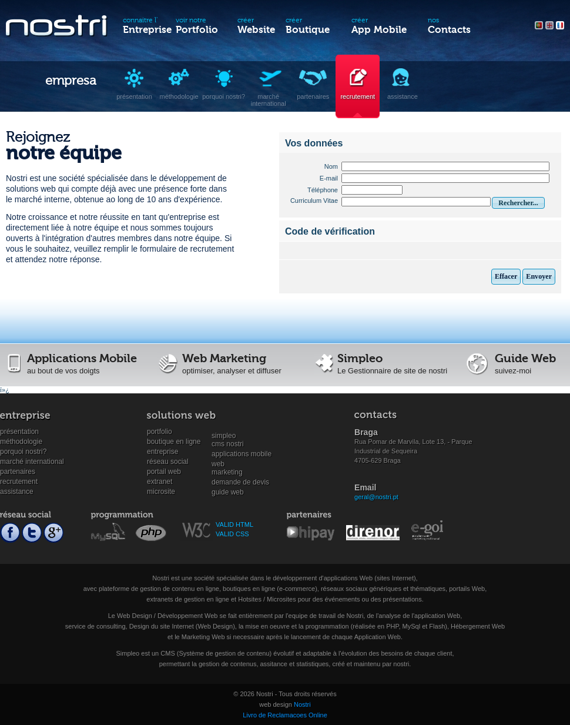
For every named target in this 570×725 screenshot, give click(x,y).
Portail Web (164, 471)
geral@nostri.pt (376, 496)
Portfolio (159, 431)
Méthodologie (21, 441)
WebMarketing (227, 464)
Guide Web (228, 492)
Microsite (161, 491)
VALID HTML (234, 524)
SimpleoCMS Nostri (228, 436)
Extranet (159, 481)
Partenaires (17, 471)
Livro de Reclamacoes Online (285, 715)
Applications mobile (241, 454)
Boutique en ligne (173, 441)
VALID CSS (232, 533)
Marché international (32, 461)
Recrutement (19, 481)
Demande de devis (240, 482)
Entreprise (162, 451)
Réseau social (168, 461)
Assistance (16, 491)
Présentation (19, 431)
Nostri (302, 704)
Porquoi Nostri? (23, 451)
